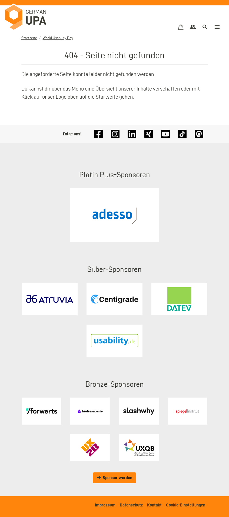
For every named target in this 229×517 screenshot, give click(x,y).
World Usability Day (58, 38)
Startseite (29, 38)
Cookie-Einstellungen (185, 505)
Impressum (105, 505)
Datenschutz (131, 505)
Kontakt (154, 505)
